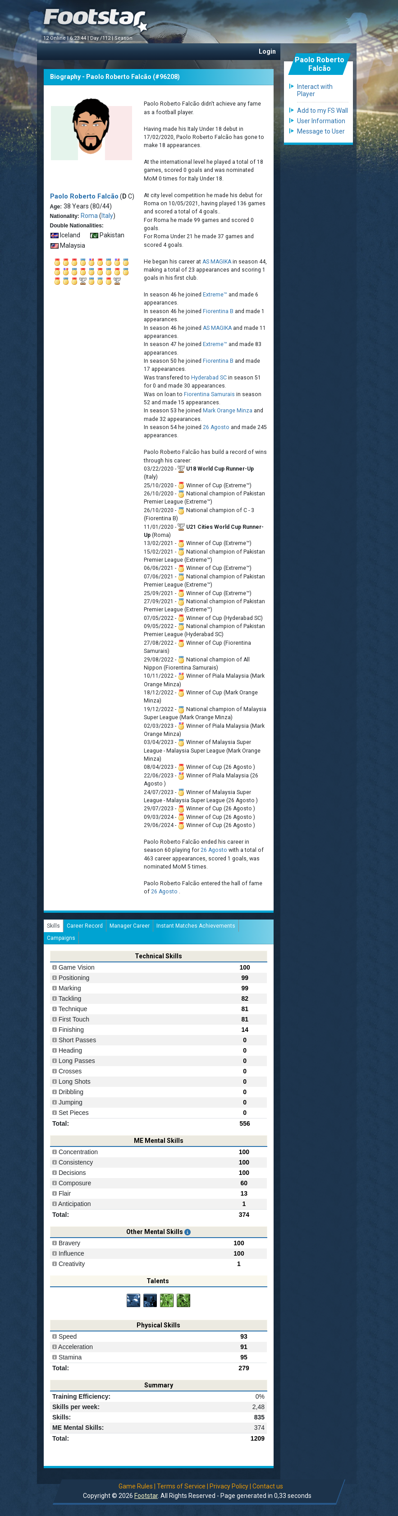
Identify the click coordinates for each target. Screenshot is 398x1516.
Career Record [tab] (85, 926)
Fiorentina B (218, 311)
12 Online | (56, 38)
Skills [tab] (53, 926)
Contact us (267, 1486)
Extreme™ (215, 294)
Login (267, 51)
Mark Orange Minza (227, 410)
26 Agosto (217, 427)
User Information (321, 121)
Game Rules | (137, 1486)
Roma (89, 215)
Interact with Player (315, 90)
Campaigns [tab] (61, 938)
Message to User (321, 131)
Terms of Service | (182, 1486)
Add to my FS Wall (322, 110)
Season (124, 38)
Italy (107, 215)
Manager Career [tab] (130, 926)
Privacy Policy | (230, 1486)
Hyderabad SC (209, 377)
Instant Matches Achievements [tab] (195, 926)
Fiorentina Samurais (209, 394)
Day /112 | (102, 38)
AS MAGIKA (216, 262)
